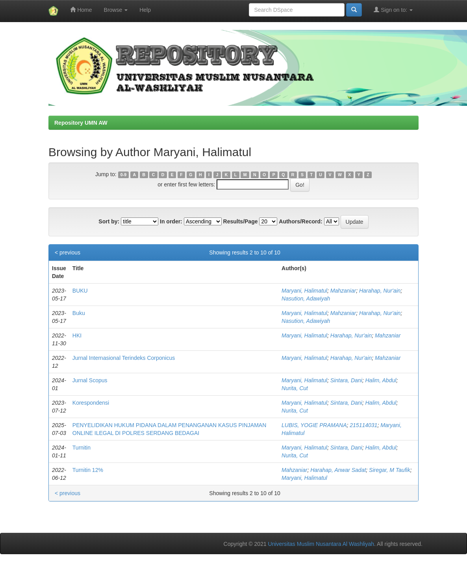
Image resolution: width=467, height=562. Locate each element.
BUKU (80, 290)
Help (145, 10)
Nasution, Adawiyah (306, 298)
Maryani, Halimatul (304, 290)
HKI (77, 335)
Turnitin (81, 447)
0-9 (123, 174)
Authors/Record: (300, 221)
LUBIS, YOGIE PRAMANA (314, 425)
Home (81, 9)
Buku (78, 313)
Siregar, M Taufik (389, 470)
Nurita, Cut (295, 388)
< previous (67, 252)
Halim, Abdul (380, 380)
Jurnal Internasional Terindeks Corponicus (123, 358)
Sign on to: (393, 9)
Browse (116, 10)
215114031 (363, 425)
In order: (171, 221)
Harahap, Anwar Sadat (338, 470)
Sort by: (108, 221)
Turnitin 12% (87, 470)
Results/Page (240, 221)
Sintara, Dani (346, 380)
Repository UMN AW (80, 123)
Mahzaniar (343, 290)
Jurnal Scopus (89, 380)
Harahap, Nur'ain (379, 290)
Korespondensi (90, 403)
